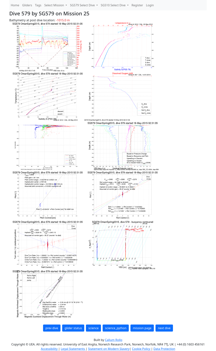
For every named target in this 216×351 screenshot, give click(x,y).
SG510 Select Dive (113, 5)
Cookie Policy (141, 349)
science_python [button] (115, 328)
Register (137, 5)
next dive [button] (164, 328)
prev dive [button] (51, 328)
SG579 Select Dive (83, 5)
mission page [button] (142, 328)
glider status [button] (73, 328)
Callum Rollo (113, 340)
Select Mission (54, 5)
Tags (38, 5)
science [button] (93, 328)
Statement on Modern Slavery (109, 349)
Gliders (27, 5)
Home (15, 5)
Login (150, 5)
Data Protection (164, 349)
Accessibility (49, 349)
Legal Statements (73, 349)
